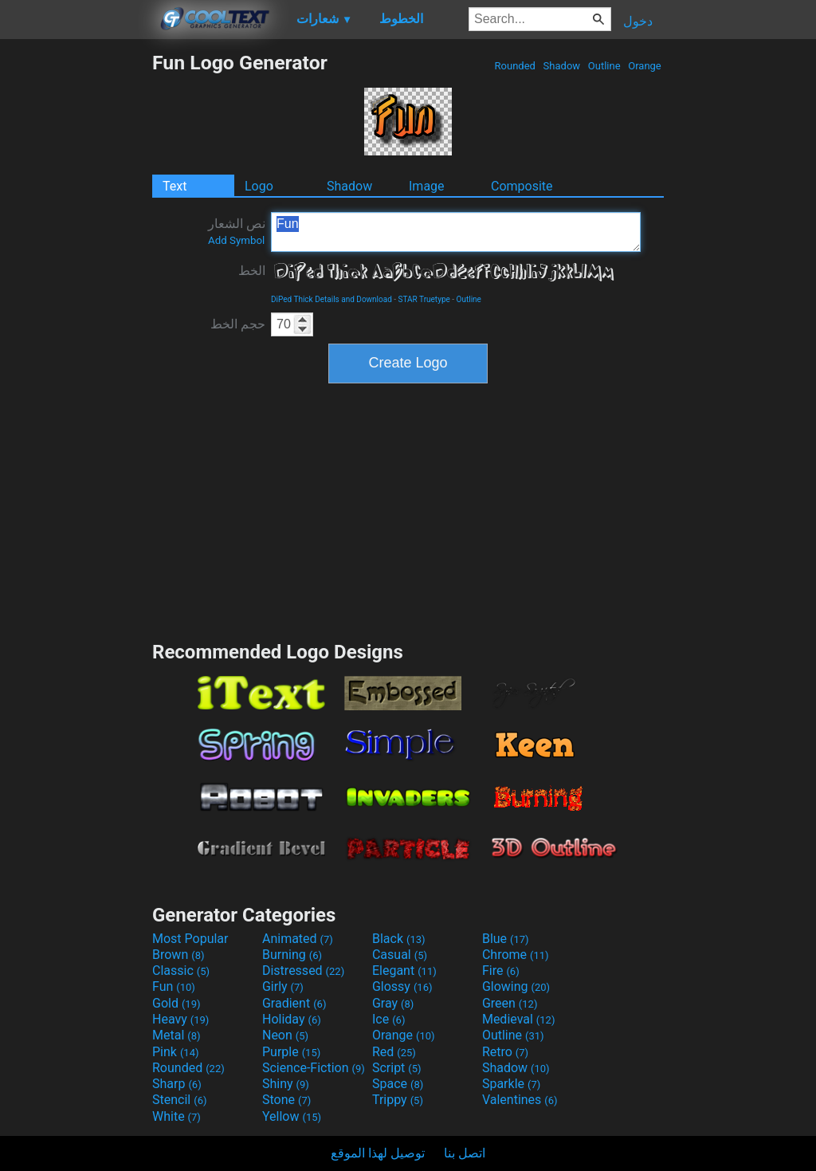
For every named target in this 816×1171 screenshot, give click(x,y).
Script (397, 1067)
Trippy (397, 1099)
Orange (645, 66)
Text (174, 186)
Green (510, 1003)
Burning (292, 954)
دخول (638, 21)
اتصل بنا (464, 1153)
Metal (176, 1035)
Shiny (285, 1083)
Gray (393, 1003)
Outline (604, 66)
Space (397, 1083)
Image (427, 186)
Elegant (404, 970)
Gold (176, 1003)
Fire (501, 970)
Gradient (294, 1003)
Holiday (291, 1019)
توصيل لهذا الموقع (378, 1153)
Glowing (516, 986)
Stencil (179, 1099)
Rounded (515, 66)
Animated (297, 938)
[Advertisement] (75, 290)
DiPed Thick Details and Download (331, 299)
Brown (178, 954)
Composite (522, 186)
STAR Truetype (424, 299)
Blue (505, 938)
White (176, 1116)
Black (399, 938)
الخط (251, 270)
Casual (399, 954)
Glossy (402, 986)
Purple (291, 1051)
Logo (259, 186)
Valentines (520, 1099)
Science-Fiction (313, 1067)
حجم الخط (237, 324)
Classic (181, 970)
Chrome (515, 954)
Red (394, 1051)
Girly (283, 986)
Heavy (180, 1019)
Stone (286, 1099)
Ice (388, 1019)
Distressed (303, 970)
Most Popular (190, 938)
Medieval (518, 1019)
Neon (285, 1035)
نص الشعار (236, 231)
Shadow (561, 66)
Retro (505, 1051)
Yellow (291, 1116)
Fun (456, 232)
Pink (175, 1051)
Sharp (177, 1083)
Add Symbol (236, 240)
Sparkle (511, 1083)
